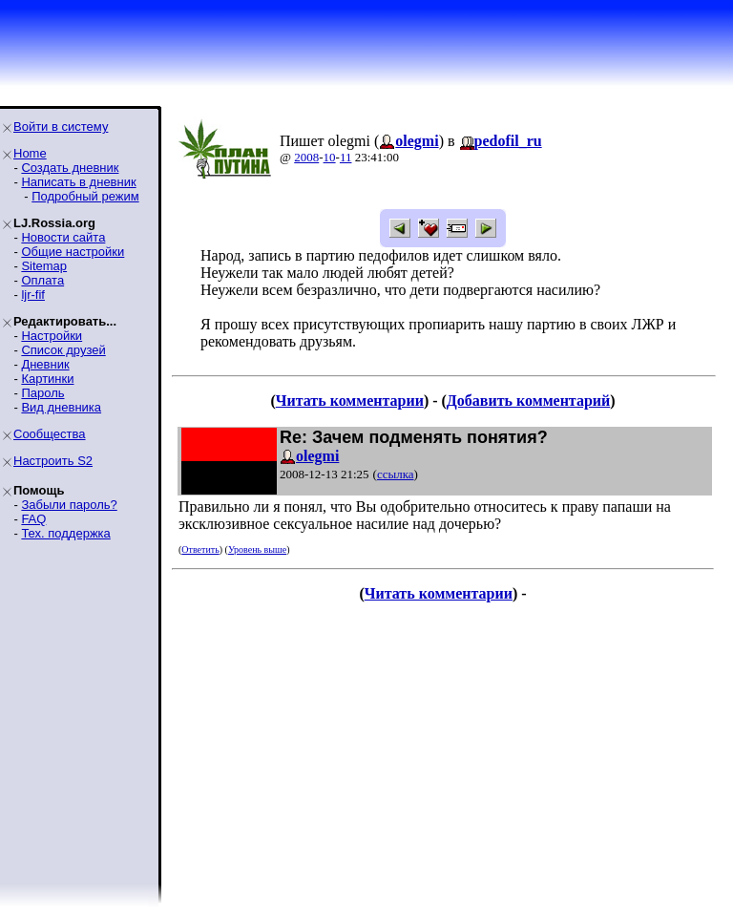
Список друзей (63, 350)
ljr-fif (33, 294)
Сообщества (49, 434)
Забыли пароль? (68, 504)
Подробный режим (84, 196)
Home (30, 153)
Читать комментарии (350, 400)
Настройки (51, 335)
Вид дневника (61, 407)
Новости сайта (63, 237)
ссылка (395, 474)
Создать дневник (69, 167)
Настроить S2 (53, 461)
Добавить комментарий (528, 400)
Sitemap (44, 266)
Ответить (200, 549)
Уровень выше (257, 549)
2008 (306, 157)
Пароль (42, 393)
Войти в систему (60, 126)
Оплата (42, 280)
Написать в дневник (78, 182)
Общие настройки (72, 251)
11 (346, 157)
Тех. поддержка (65, 533)
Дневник (45, 364)
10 (330, 157)
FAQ (33, 519)
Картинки (47, 378)
